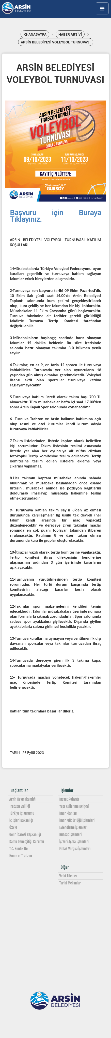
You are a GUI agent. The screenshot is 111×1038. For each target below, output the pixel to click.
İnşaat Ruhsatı (69, 799)
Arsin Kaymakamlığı (23, 799)
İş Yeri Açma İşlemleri (73, 841)
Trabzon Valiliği (19, 806)
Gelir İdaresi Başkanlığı (25, 834)
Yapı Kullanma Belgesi (74, 806)
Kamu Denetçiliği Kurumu (26, 841)
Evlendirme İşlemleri (73, 827)
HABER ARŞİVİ (70, 34)
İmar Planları (68, 813)
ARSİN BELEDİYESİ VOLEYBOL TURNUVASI (55, 42)
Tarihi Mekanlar (70, 883)
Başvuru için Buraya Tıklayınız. (55, 216)
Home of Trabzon (20, 856)
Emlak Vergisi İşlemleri (74, 849)
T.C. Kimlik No (18, 849)
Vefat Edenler (68, 876)
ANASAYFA (34, 34)
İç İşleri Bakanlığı (21, 820)
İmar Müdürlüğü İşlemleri (76, 820)
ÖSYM (13, 827)
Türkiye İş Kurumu (21, 813)
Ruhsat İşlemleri (70, 834)
